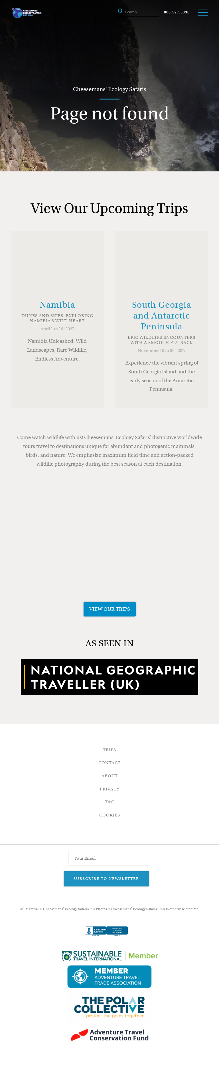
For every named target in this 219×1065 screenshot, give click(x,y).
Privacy (109, 789)
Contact (109, 762)
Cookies (109, 815)
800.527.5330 (177, 12)
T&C (109, 801)
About (110, 775)
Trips (109, 749)
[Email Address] (109, 858)
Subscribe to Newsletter (106, 878)
